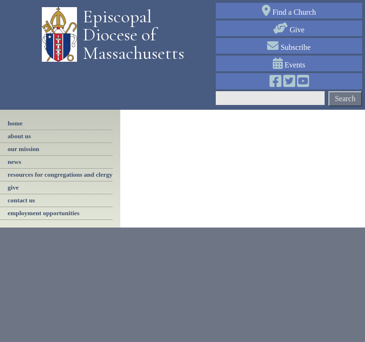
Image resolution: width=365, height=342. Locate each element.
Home (15, 123)
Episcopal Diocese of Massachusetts (130, 35)
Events (289, 65)
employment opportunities (43, 213)
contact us (21, 200)
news (14, 161)
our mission (23, 148)
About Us (19, 136)
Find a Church (289, 12)
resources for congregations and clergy (60, 174)
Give (288, 30)
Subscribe (288, 47)
